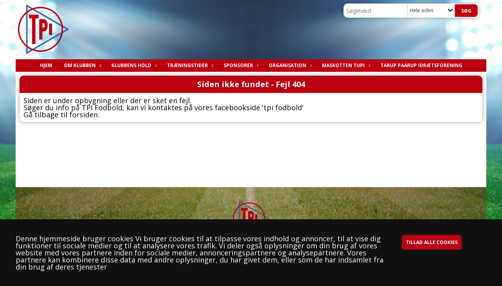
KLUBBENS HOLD (133, 65)
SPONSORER (240, 65)
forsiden (83, 114)
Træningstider (189, 65)
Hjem (46, 65)
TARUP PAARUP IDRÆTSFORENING (421, 65)
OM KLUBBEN (82, 65)
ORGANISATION (289, 65)
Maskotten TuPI (345, 65)
